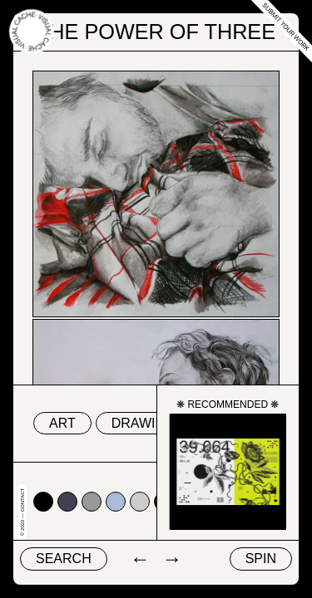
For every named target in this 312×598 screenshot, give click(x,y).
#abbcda (116, 502)
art (62, 423)
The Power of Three (156, 31)
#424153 (67, 502)
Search (64, 558)
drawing (143, 423)
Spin (260, 558)
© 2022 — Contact (22, 512)
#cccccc (140, 502)
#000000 (43, 502)
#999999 (92, 502)
